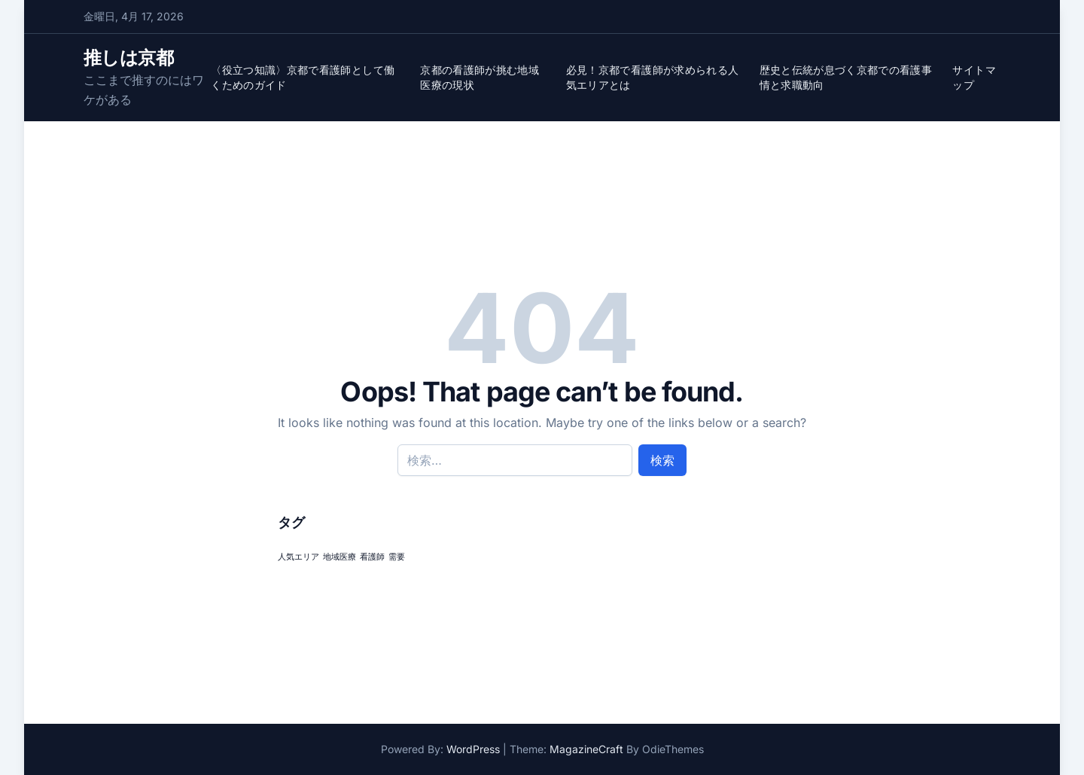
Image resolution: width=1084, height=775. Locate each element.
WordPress (473, 749)
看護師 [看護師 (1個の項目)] (372, 557)
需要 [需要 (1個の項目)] (396, 557)
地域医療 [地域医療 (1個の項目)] (339, 557)
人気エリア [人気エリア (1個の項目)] (298, 557)
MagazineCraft (586, 749)
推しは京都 (128, 58)
